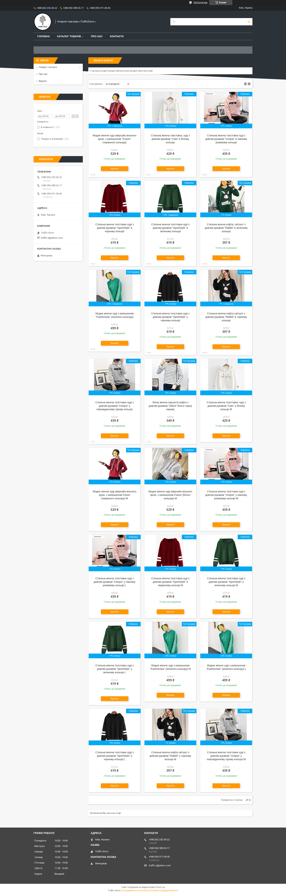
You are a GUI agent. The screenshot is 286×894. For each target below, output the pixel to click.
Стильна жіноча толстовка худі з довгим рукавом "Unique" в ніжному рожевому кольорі (226, 139)
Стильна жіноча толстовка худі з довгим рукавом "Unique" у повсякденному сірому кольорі (114, 406)
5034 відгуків (200, 2)
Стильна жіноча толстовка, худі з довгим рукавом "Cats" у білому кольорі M (226, 406)
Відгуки (43, 81)
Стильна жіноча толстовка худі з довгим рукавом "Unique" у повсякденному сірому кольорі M (226, 756)
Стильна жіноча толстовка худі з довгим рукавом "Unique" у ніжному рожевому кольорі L (114, 582)
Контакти (117, 36)
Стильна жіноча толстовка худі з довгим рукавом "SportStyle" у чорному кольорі (170, 317)
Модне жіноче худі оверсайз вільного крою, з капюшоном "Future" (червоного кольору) (114, 139)
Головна (43, 36)
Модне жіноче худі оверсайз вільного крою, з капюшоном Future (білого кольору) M (170, 495)
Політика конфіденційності (164, 890)
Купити (115, 168)
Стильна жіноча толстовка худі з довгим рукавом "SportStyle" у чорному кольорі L (114, 756)
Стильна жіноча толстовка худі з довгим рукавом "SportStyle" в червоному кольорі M (170, 582)
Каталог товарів (69, 36)
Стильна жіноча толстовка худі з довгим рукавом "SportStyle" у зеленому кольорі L (114, 669)
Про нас (97, 36)
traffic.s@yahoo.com (52, 237)
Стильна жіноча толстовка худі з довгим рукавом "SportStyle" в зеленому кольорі (170, 228)
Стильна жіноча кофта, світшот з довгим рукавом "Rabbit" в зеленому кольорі (226, 228)
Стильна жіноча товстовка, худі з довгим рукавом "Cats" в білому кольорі (170, 139)
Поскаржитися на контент (135, 890)
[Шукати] (248, 21)
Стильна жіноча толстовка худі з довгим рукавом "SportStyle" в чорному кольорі (114, 228)
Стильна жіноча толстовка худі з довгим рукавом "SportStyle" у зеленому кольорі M (226, 582)
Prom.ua (160, 887)
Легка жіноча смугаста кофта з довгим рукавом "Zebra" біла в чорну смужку (170, 406)
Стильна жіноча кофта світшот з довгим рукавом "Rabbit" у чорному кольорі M (170, 756)
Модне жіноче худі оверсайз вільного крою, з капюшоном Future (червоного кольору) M (114, 495)
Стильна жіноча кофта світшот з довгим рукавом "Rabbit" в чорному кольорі (226, 317)
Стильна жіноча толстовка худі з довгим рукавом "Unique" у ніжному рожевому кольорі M (226, 495)
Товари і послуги (48, 67)
